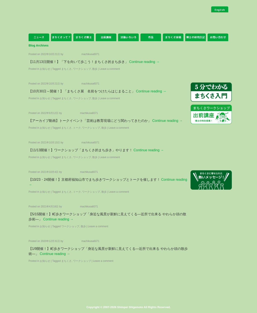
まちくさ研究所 (211, 158)
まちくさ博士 (84, 37)
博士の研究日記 (195, 37)
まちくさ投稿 (173, 37)
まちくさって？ (61, 37)
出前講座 (106, 37)
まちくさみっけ (211, 136)
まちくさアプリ (211, 224)
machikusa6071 (90, 54)
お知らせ (45, 68)
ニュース (39, 37)
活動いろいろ (128, 37)
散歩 (104, 127)
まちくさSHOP (211, 246)
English (220, 10)
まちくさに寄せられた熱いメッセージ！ (211, 180)
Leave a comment (110, 68)
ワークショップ (82, 260)
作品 (150, 37)
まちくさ (61, 23)
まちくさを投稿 (211, 62)
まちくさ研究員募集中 (211, 202)
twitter (211, 265)
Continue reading (144, 62)
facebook (211, 281)
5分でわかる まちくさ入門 (211, 92)
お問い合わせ (218, 37)
